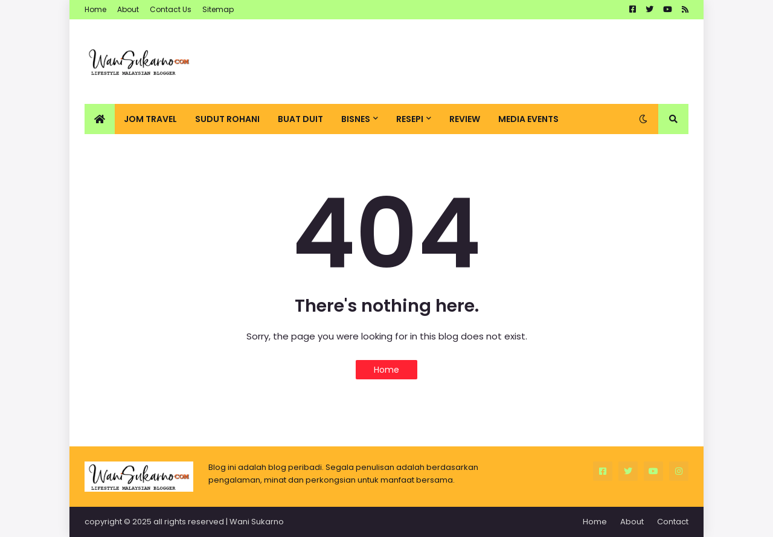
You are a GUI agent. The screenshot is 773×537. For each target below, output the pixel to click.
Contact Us (170, 9)
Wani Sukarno (256, 521)
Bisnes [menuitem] (355, 119)
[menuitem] (100, 119)
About (128, 9)
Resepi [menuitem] (409, 119)
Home (95, 9)
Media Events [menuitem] (528, 119)
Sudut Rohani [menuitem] (227, 119)
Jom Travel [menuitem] (150, 119)
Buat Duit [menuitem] (300, 119)
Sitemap (218, 9)
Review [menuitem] (464, 119)
